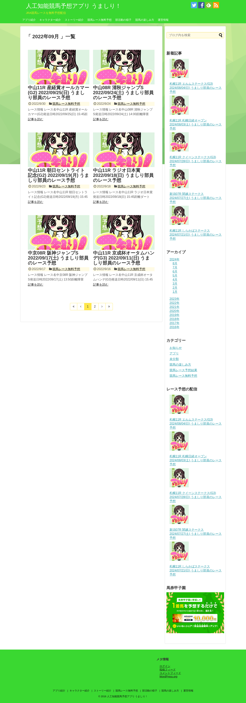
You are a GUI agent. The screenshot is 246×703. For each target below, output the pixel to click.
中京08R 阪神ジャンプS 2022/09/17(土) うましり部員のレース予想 (58, 258)
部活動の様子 (123, 19)
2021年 (175, 307)
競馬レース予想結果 (183, 370)
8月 (175, 263)
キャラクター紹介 (50, 19)
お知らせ (176, 347)
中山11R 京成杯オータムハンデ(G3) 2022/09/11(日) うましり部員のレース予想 (124, 258)
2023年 (175, 298)
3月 (175, 283)
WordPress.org (168, 676)
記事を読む (35, 119)
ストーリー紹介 (74, 19)
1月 (175, 291)
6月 (175, 271)
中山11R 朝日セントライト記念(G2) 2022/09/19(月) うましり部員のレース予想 (58, 175)
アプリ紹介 (29, 19)
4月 (175, 279)
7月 (175, 267)
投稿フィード (168, 669)
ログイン (165, 666)
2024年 (175, 259)
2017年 (175, 323)
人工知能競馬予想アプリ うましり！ (73, 6)
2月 (175, 287)
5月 (175, 275)
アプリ (174, 353)
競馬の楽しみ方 (144, 19)
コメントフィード (170, 673)
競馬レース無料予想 (99, 19)
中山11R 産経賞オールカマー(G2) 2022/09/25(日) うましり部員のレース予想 (58, 92)
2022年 (175, 302)
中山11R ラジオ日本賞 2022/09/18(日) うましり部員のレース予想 (123, 175)
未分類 (174, 359)
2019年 (175, 315)
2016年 (175, 327)
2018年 (175, 319)
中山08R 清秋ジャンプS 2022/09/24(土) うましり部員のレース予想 (123, 92)
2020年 (175, 311)
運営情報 (163, 19)
